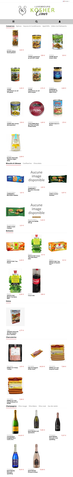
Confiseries (27, 163)
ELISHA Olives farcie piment (11, 51)
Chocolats (37, 163)
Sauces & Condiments (32, 26)
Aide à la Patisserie (59, 26)
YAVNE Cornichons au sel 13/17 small (34, 57)
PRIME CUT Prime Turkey (12, 368)
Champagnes (11, 406)
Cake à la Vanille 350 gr (33, 222)
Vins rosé (42, 406)
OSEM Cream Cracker (11, 227)
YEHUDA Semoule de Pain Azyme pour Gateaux (12, 333)
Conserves (10, 26)
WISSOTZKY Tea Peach (12, 262)
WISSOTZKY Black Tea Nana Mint (12, 297)
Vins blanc (33, 406)
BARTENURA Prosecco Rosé (33, 471)
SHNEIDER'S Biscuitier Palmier (12, 194)
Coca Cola (31, 295)
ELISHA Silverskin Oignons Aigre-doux (12, 159)
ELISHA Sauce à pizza (54, 124)
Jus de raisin (53, 406)
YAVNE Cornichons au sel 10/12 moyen (34, 91)
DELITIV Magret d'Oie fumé (33, 368)
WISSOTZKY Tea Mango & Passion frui (54, 263)
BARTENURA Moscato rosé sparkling (53, 438)
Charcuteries (11, 337)
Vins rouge (22, 406)
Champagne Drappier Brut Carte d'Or (11, 438)
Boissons (9, 231)
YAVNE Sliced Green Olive (53, 57)
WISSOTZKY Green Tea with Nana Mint (34, 257)
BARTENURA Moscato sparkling (11, 472)
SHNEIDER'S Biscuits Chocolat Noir (33, 190)
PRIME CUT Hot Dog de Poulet (54, 368)
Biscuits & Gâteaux (13, 163)
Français (66, 1)
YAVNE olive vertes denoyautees (13, 124)
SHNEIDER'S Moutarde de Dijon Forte (53, 91)
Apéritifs (46, 26)
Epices (18, 26)
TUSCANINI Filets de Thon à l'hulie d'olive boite (33, 125)
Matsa (8, 301)
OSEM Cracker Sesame (53, 194)
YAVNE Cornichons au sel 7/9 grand (12, 91)
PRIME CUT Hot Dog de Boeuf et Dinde (12, 402)
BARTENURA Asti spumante (33, 431)
